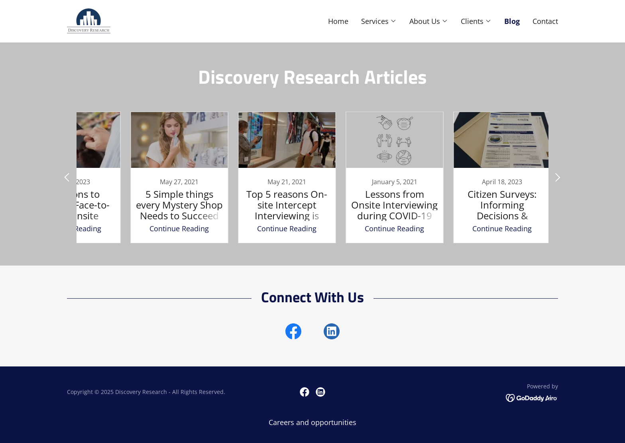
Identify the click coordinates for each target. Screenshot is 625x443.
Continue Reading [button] (151, 228)
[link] (88, 20)
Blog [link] (512, 21)
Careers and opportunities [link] (312, 422)
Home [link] (338, 21)
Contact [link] (545, 21)
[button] (379, 21)
